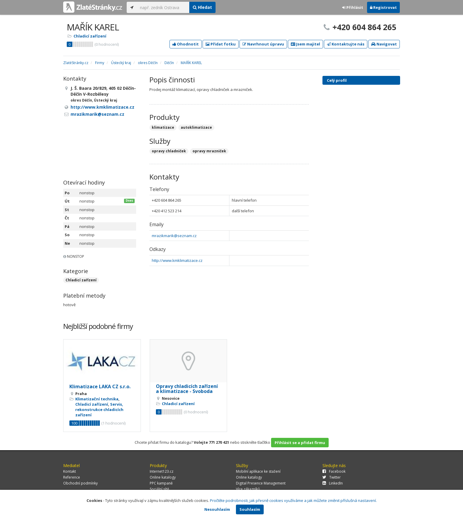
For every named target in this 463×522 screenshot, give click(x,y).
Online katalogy (163, 477)
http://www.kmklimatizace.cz (177, 260)
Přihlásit (352, 7)
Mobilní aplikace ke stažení (258, 471)
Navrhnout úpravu (263, 44)
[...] (163, 7)
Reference (71, 477)
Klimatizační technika (96, 399)
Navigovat (384, 44)
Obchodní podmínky (80, 483)
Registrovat (383, 7)
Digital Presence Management (261, 483)
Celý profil (337, 80)
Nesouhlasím (217, 509)
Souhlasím (249, 509)
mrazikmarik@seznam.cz (174, 235)
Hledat (202, 7)
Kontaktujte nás (345, 44)
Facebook (333, 471)
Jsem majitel (305, 44)
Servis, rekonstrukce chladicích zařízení (99, 409)
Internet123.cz (161, 471)
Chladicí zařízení (90, 36)
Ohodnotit (185, 44)
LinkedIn (332, 483)
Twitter (331, 477)
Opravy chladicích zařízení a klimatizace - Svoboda (187, 389)
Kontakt (69, 471)
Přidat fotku (221, 44)
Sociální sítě (159, 489)
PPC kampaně (161, 483)
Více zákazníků (248, 489)
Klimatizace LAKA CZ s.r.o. (100, 386)
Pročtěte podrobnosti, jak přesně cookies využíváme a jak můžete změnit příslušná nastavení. (293, 500)
